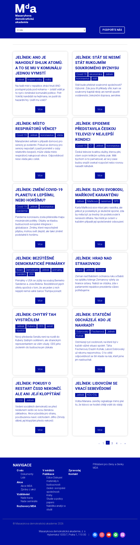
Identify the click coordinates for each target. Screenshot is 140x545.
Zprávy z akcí (28, 489)
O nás (20, 470)
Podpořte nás (112, 29)
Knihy (49, 495)
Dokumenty (27, 474)
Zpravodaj (74, 470)
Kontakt (73, 474)
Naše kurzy (27, 497)
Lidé (23, 477)
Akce (20, 482)
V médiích (48, 470)
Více (40, 109)
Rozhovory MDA (26, 506)
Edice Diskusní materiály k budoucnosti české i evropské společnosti (56, 484)
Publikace (48, 474)
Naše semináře (29, 501)
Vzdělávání (23, 494)
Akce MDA (26, 485)
